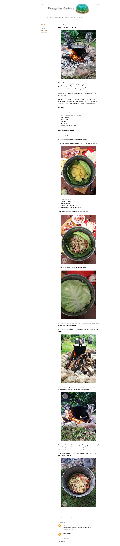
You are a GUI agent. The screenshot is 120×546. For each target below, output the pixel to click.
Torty (61, 17)
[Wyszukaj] (97, 4)
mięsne (42, 34)
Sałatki (79, 17)
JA (63, 525)
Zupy (75, 17)
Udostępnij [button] (43, 24)
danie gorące (44, 32)
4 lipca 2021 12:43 (66, 538)
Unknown (65, 533)
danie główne (44, 30)
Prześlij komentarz (63, 541)
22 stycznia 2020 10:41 (68, 529)
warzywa (43, 35)
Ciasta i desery (53, 17)
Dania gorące (68, 17)
